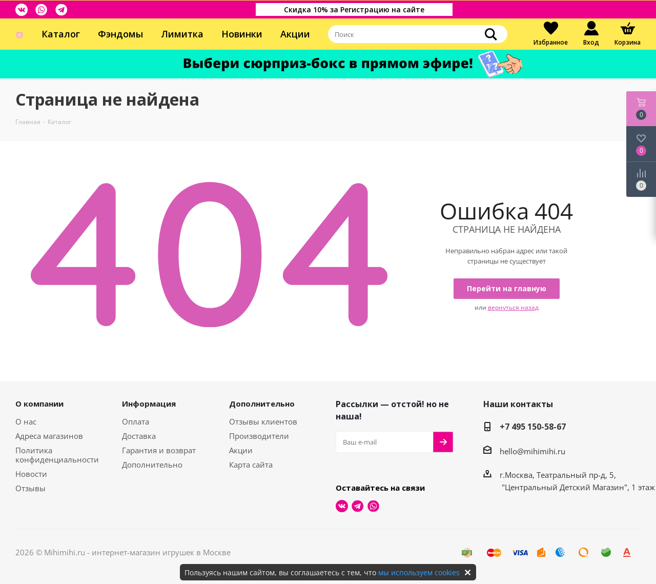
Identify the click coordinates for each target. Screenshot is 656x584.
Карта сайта (251, 464)
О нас (25, 421)
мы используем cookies (419, 572)
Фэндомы (120, 34)
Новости (31, 474)
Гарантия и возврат (159, 450)
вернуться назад (513, 307)
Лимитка (182, 34)
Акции (295, 34)
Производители (259, 436)
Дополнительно (152, 464)
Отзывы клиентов (263, 421)
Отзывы (30, 488)
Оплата (135, 421)
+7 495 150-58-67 (533, 426)
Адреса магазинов (49, 436)
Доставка (139, 436)
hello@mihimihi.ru (532, 451)
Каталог (61, 34)
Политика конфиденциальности (57, 455)
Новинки (241, 34)
